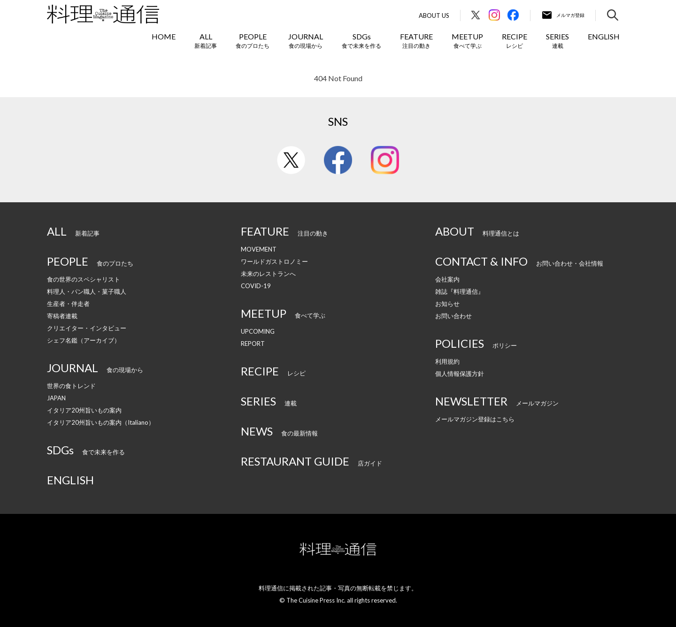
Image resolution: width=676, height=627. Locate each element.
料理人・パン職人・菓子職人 (86, 291)
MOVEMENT (259, 249)
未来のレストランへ (268, 273)
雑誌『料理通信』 (459, 291)
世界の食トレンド (71, 386)
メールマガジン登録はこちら (475, 419)
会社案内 (447, 279)
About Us (434, 16)
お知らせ (447, 303)
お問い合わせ (453, 316)
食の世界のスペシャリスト (83, 279)
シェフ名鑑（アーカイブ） (83, 340)
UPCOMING (258, 331)
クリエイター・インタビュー (86, 328)
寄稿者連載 (62, 316)
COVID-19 (256, 286)
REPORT (253, 343)
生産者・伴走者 (68, 303)
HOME (164, 36)
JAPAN (56, 398)
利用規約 (447, 361)
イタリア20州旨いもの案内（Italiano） (100, 422)
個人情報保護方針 (459, 373)
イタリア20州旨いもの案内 (84, 410)
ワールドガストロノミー (274, 261)
